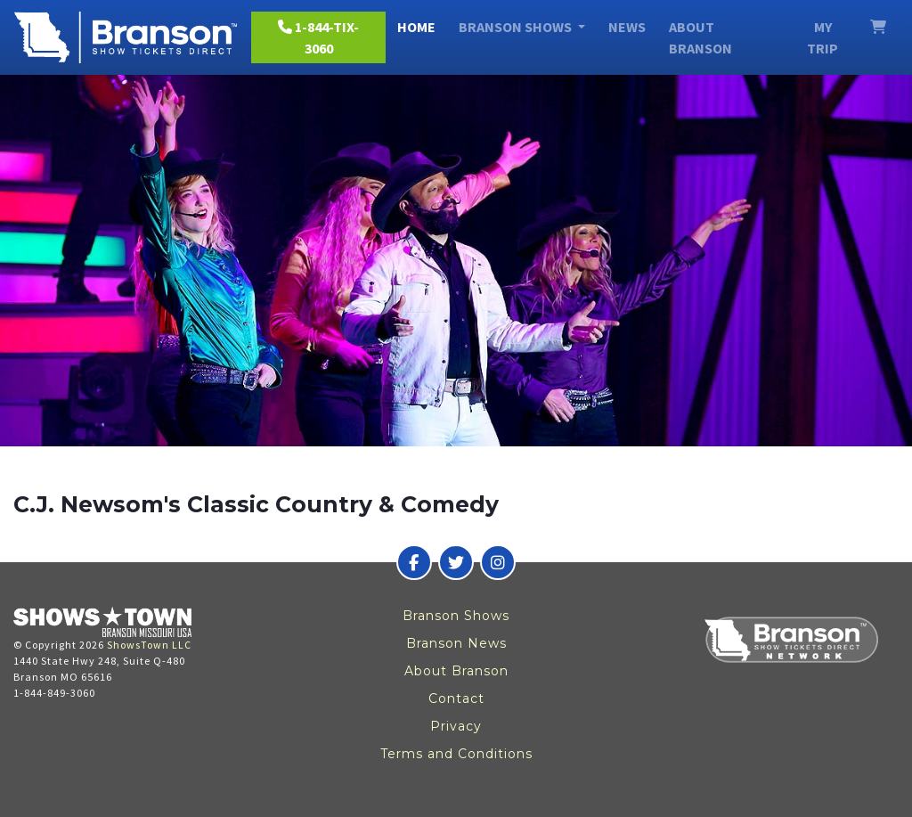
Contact (456, 698)
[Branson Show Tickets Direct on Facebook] (414, 562)
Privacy (456, 726)
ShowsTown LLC (149, 644)
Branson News (456, 643)
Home (416, 27)
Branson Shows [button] (516, 27)
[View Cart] (878, 27)
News (627, 27)
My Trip (822, 37)
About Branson (700, 37)
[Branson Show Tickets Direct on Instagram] (498, 562)
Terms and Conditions (456, 754)
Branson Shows (456, 616)
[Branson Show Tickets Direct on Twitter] (456, 562)
